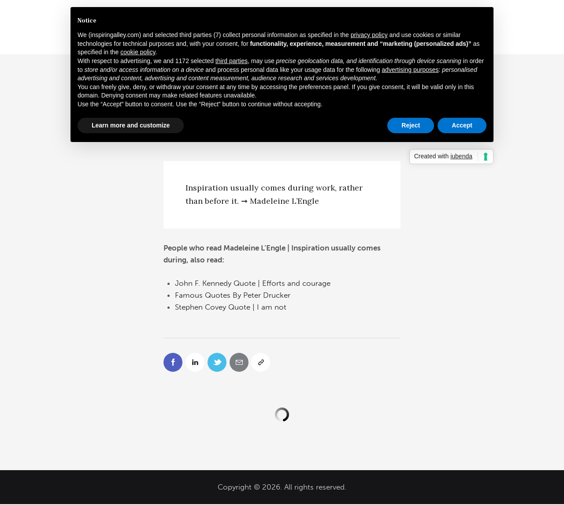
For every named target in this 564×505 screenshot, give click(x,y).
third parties (231, 60)
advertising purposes (410, 69)
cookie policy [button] (137, 52)
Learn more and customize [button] (131, 125)
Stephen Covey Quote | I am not (230, 307)
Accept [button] (462, 125)
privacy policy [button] (369, 34)
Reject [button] (410, 125)
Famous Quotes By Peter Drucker (232, 295)
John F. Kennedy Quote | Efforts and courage (252, 283)
